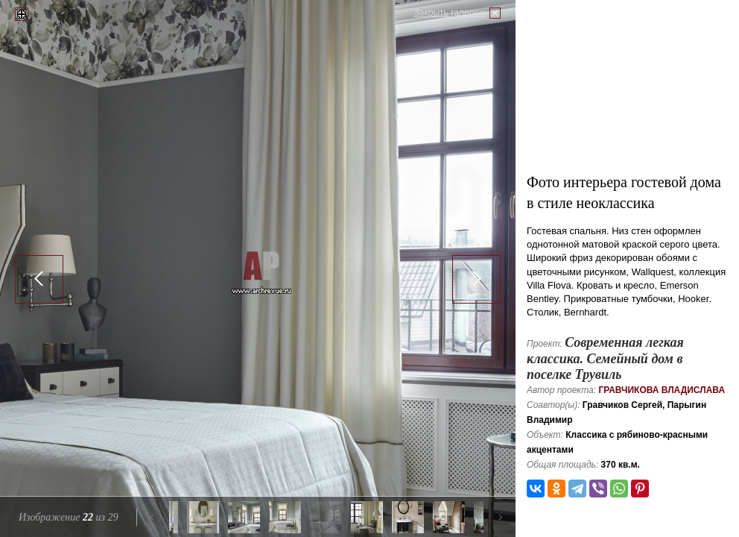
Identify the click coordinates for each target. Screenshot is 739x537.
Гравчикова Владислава (661, 390)
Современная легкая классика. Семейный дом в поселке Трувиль (605, 358)
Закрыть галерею (450, 12)
